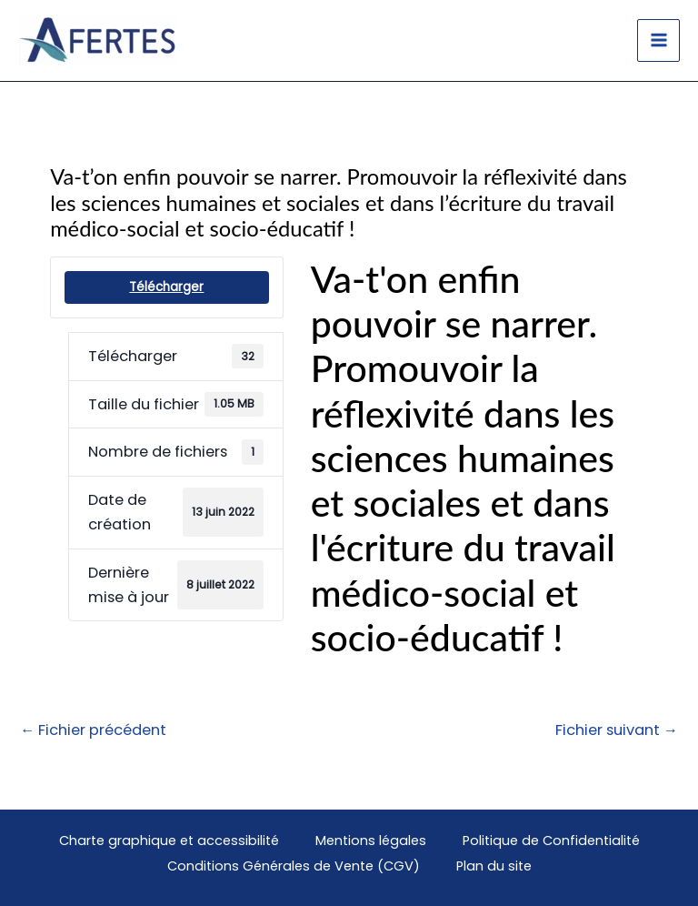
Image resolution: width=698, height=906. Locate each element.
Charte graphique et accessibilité (169, 840)
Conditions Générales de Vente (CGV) (293, 866)
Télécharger (166, 287)
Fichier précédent (93, 730)
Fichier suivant (616, 730)
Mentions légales (370, 840)
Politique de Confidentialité (551, 840)
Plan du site (494, 866)
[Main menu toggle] (658, 40)
